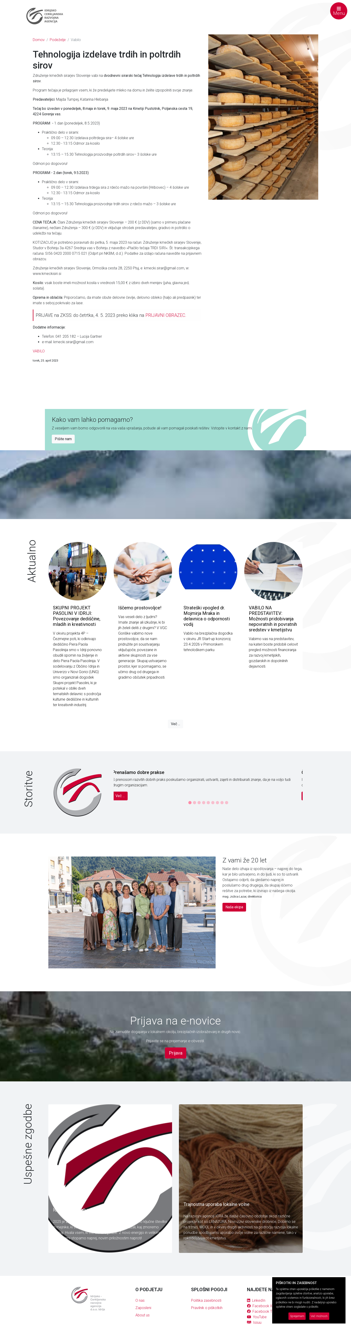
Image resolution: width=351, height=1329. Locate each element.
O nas (140, 1300)
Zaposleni (143, 1308)
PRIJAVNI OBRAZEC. (165, 315)
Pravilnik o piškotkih (206, 1308)
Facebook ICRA (262, 1306)
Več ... (175, 724)
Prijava (175, 1053)
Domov (39, 40)
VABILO (39, 351)
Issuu (254, 1322)
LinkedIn (256, 1300)
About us (142, 1315)
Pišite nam (63, 439)
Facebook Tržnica (264, 1311)
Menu (339, 11)
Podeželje (58, 40)
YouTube (257, 1317)
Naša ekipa (234, 907)
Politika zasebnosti (206, 1300)
